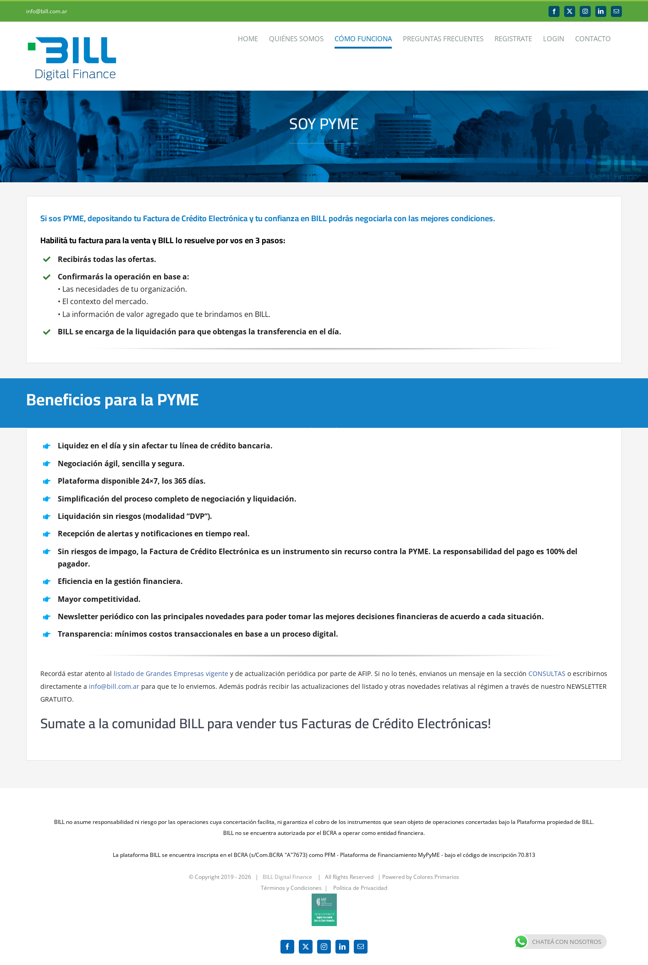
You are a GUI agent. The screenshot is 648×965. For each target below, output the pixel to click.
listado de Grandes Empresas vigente (171, 673)
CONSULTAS (547, 673)
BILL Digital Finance (287, 872)
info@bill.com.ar (46, 11)
